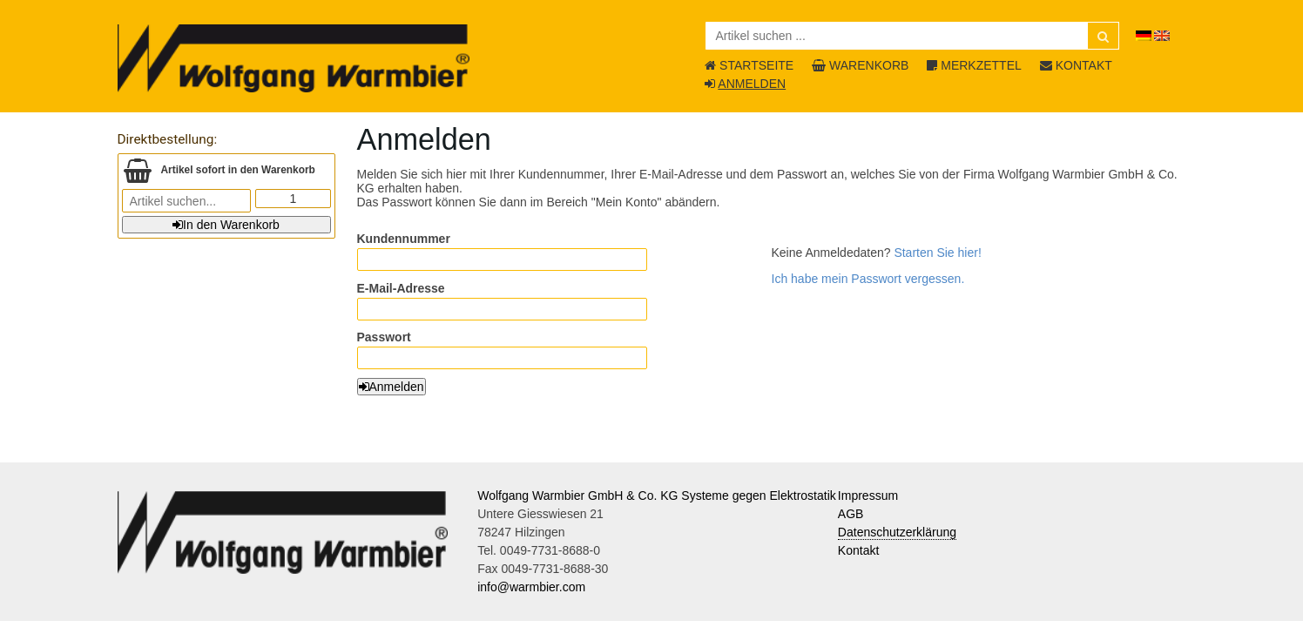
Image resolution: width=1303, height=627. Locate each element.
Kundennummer (403, 239)
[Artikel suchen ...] (912, 36)
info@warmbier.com (531, 587)
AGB (851, 514)
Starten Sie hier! (937, 253)
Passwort (384, 337)
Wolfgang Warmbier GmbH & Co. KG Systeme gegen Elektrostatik (656, 495)
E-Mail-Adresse (401, 288)
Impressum (868, 495)
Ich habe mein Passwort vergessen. (868, 279)
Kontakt (858, 550)
